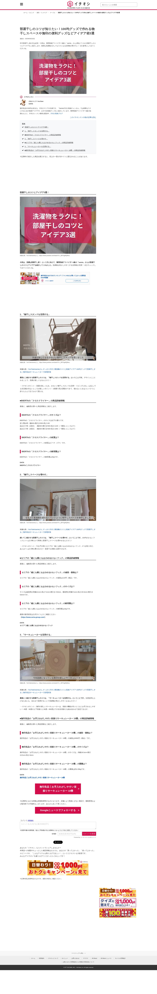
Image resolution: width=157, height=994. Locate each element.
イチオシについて (53, 958)
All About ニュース (106, 958)
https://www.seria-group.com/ (33, 617)
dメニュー (65, 958)
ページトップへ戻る (77, 953)
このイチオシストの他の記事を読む (83, 117)
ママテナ (85, 958)
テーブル (52, 12)
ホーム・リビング (29, 12)
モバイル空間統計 (120, 958)
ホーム (33, 958)
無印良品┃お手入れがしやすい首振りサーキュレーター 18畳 (42, 777)
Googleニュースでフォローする (58, 810)
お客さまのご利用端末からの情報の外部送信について (78, 962)
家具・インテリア (42, 12)
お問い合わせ (75, 958)
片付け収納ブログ (57, 113)
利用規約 (41, 958)
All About (94, 958)
